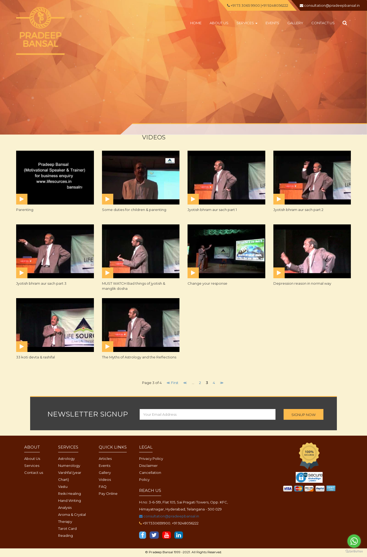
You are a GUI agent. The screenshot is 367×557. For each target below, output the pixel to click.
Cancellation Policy (150, 476)
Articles (105, 458)
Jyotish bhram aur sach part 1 (212, 209)
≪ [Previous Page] (185, 382)
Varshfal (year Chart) (69, 476)
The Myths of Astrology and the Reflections (139, 357)
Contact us (323, 23)
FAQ (103, 486)
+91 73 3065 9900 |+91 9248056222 (257, 5)
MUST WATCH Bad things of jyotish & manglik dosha (133, 286)
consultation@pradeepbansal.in (169, 516)
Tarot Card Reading (67, 532)
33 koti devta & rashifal (35, 357)
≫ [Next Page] (222, 382)
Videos (105, 479)
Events (272, 23)
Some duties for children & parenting (134, 209)
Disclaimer (148, 465)
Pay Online (108, 493)
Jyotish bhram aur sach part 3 (41, 283)
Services (247, 23)
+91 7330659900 (156, 523)
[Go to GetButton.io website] (354, 551)
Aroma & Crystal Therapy (72, 518)
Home (196, 23)
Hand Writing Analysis (69, 504)
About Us (32, 458)
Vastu (63, 486)
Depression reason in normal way (302, 283)
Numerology (69, 465)
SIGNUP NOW (303, 415)
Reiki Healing (69, 493)
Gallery (295, 23)
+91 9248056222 (185, 523)
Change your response (207, 283)
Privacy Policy (151, 458)
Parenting (24, 209)
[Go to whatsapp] (354, 541)
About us (219, 23)
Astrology (66, 458)
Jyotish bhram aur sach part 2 (298, 209)
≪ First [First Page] (172, 382)
